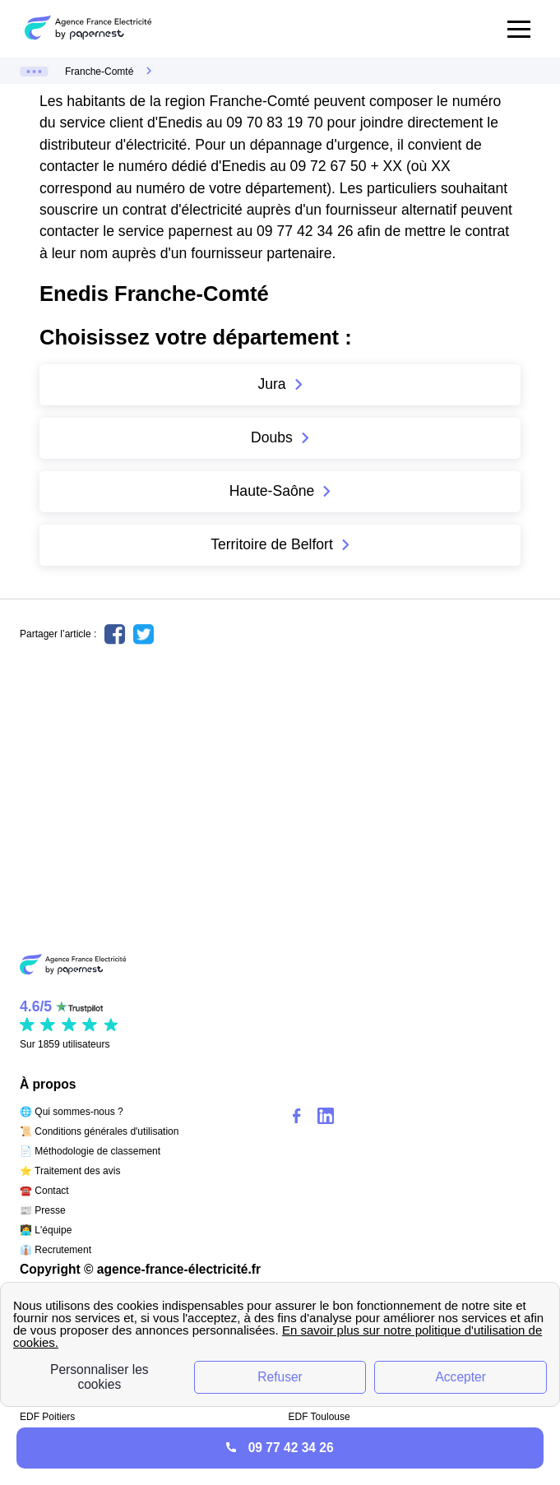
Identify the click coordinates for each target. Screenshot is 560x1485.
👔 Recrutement (55, 1250)
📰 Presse (43, 1210)
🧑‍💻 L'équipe (46, 1230)
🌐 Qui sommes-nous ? (71, 1111)
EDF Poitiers (47, 1417)
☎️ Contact (44, 1190)
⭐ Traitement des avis (70, 1171)
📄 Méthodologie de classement (90, 1151)
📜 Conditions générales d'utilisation (99, 1131)
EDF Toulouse (319, 1417)
